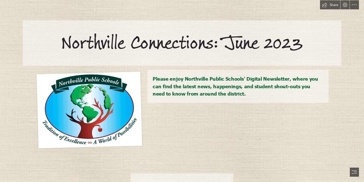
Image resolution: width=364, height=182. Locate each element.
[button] (330, 4)
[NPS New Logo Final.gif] (89, 109)
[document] (182, 91)
